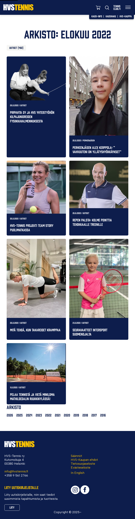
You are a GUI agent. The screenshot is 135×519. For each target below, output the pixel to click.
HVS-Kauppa (126, 16)
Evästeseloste (80, 467)
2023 (39, 415)
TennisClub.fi (117, 7)
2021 (57, 415)
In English (77, 473)
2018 (85, 415)
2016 (103, 415)
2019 (76, 415)
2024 (29, 415)
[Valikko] (128, 7)
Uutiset (13, 47)
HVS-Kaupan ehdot (84, 459)
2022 (48, 415)
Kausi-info (96, 16)
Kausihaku (111, 16)
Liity (11, 507)
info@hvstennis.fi (16, 471)
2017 (94, 415)
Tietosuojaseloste (83, 463)
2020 (67, 415)
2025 (19, 415)
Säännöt (76, 456)
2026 (10, 415)
